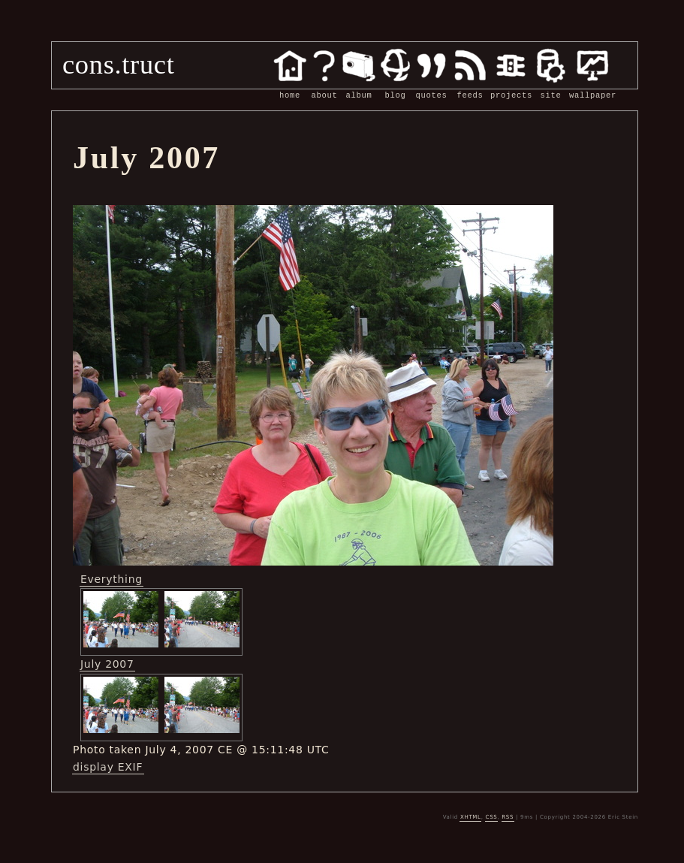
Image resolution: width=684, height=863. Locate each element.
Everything (111, 579)
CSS (492, 817)
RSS (508, 817)
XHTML (470, 817)
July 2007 (107, 664)
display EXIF (108, 767)
